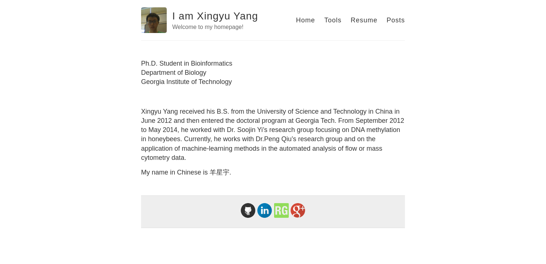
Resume (364, 20)
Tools (333, 20)
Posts (396, 20)
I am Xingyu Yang (215, 16)
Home (305, 20)
